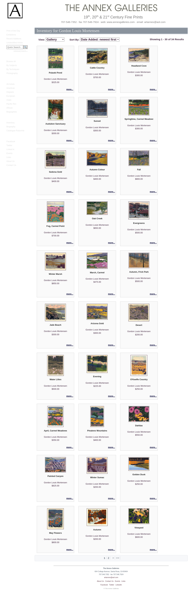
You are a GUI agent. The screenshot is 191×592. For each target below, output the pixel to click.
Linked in (10, 149)
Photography (12, 73)
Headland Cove (139, 66)
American (10, 88)
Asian (8, 100)
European (10, 96)
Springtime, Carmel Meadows (139, 119)
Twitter (9, 145)
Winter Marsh (55, 274)
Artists (7, 79)
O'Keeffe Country (139, 379)
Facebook (10, 141)
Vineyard (138, 527)
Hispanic (10, 92)
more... (69, 89)
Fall (139, 169)
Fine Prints (9, 56)
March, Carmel (97, 272)
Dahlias (139, 425)
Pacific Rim (11, 104)
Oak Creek (97, 218)
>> (117, 558)
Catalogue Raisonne (15, 130)
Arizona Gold (97, 323)
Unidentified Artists (14, 43)
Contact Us (11, 165)
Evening (97, 376)
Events (9, 153)
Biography (10, 127)
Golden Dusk (139, 474)
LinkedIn (119, 585)
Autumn (97, 529)
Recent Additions (13, 39)
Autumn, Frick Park (138, 272)
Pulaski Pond (55, 72)
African (9, 108)
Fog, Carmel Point (55, 226)
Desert (139, 325)
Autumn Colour (97, 169)
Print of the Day (13, 31)
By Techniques (12, 69)
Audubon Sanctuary (55, 124)
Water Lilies (55, 379)
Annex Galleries (11, 136)
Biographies (11, 112)
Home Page (9, 23)
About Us (10, 161)
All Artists (10, 84)
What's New (9, 26)
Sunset (97, 121)
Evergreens (139, 223)
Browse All (11, 61)
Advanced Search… (21, 51)
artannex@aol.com (111, 577)
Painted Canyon (55, 476)
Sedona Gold (55, 172)
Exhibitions (11, 35)
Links (8, 157)
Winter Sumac (97, 477)
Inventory (10, 123)
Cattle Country (97, 68)
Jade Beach (55, 325)
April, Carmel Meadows (55, 430)
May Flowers (55, 533)
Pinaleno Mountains (97, 430)
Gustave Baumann (12, 118)
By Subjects (11, 65)
